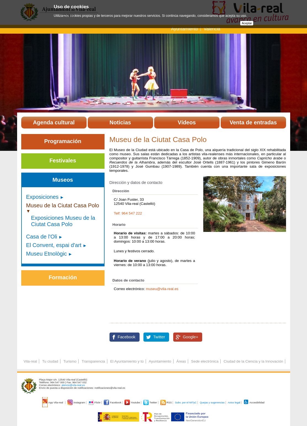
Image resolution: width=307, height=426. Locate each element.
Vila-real (30, 361)
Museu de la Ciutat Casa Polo (62, 205)
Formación (63, 277)
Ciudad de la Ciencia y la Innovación (253, 361)
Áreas (181, 361)
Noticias (120, 122)
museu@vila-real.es (162, 289)
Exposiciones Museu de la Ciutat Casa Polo (63, 221)
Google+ (190, 337)
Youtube (132, 402)
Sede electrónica (204, 361)
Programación (62, 141)
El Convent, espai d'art (54, 245)
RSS (166, 402)
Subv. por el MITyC (186, 402)
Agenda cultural (53, 122)
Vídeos (187, 122)
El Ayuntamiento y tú (126, 361)
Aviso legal (234, 402)
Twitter (159, 337)
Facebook (126, 337)
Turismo (70, 361)
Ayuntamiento (185, 28)
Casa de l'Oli (41, 237)
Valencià (212, 28)
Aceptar (247, 23)
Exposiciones (42, 197)
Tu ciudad (50, 361)
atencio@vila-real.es (73, 385)
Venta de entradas (253, 122)
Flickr (94, 402)
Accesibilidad (254, 402)
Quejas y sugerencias (212, 402)
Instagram (76, 402)
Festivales (62, 160)
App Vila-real (53, 402)
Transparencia (93, 361)
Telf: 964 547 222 (128, 213)
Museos (62, 180)
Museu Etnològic (46, 254)
